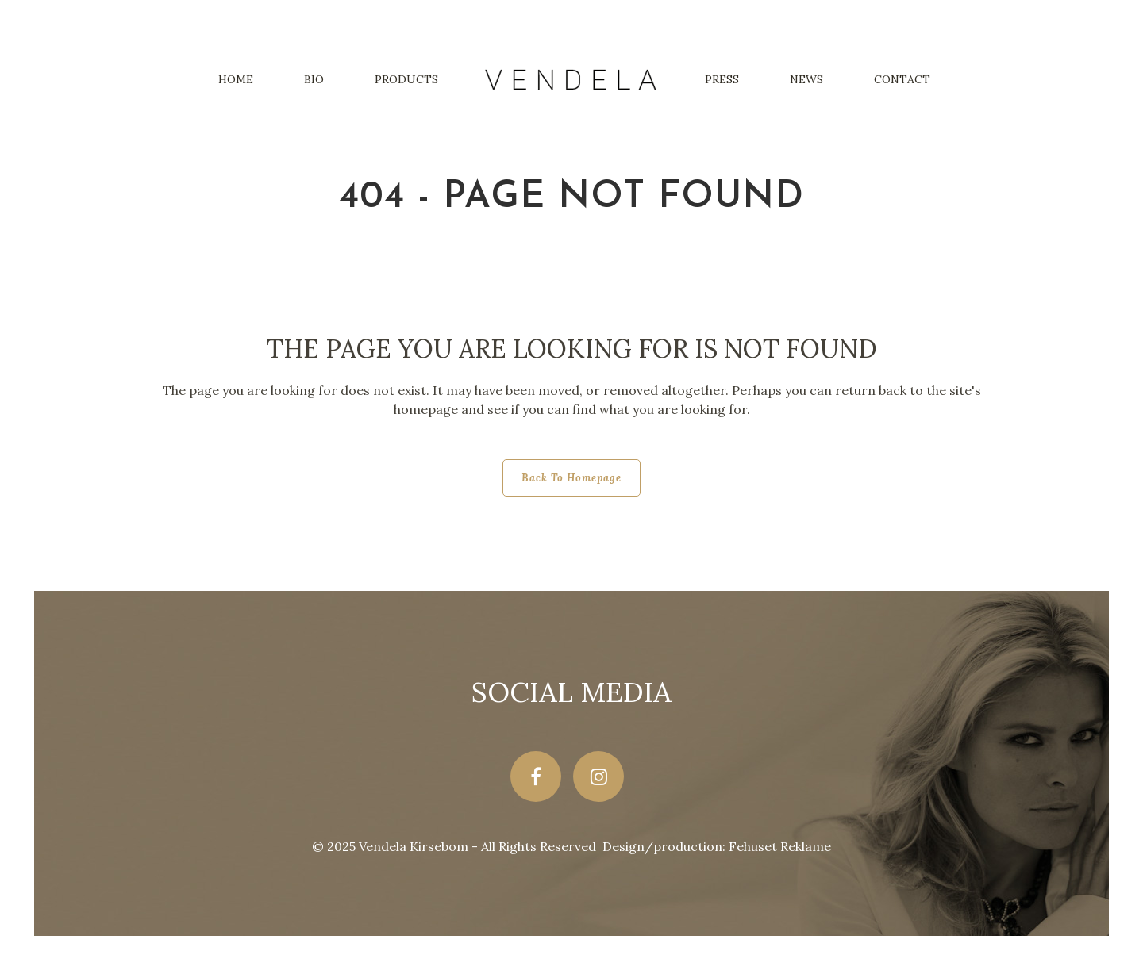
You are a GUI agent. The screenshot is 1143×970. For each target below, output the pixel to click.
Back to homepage (571, 478)
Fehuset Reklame (780, 846)
